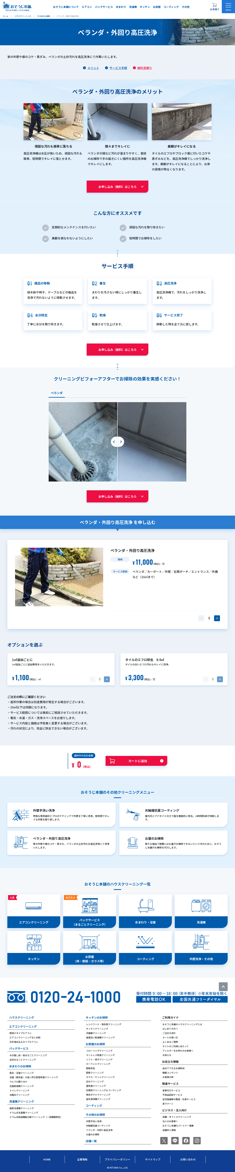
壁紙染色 (90, 1068)
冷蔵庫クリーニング (96, 1033)
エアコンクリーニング (23, 1026)
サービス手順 (118, 68)
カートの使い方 (170, 1037)
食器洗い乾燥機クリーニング (100, 1037)
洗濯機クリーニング (21, 1101)
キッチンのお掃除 (97, 1017)
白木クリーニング (95, 1081)
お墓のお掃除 (92, 1134)
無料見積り (144, 68)
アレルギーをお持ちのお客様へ (177, 1050)
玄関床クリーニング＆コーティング (103, 1090)
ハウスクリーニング (21, 1017)
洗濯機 (133, 7)
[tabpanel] (117, 442)
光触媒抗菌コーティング (98, 1125)
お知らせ (166, 1055)
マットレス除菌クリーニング (100, 1055)
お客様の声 (167, 1077)
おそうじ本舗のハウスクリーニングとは (182, 1024)
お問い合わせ (188, 1159)
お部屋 (157, 7)
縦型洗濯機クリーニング (22, 1108)
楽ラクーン (167, 1103)
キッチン (145, 7)
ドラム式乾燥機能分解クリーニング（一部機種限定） (36, 1116)
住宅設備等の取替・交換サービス (179, 1099)
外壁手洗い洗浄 (94, 1121)
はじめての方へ (170, 1028)
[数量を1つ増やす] (217, 618)
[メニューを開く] (228, 6)
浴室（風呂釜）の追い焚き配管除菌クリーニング (34, 1077)
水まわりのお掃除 (20, 1066)
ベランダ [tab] (57, 393)
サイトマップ (152, 1159)
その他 (185, 7)
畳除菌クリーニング (96, 1085)
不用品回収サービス (172, 1094)
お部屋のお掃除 (95, 1044)
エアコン (87, 7)
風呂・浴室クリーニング (22, 1072)
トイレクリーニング (19, 1090)
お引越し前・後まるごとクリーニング (28, 1055)
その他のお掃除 (95, 1114)
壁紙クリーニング (95, 1072)
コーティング (171, 7)
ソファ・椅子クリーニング (99, 1059)
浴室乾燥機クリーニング (22, 1086)
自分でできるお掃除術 (173, 1068)
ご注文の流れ (169, 1033)
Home (47, 1159)
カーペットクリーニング (98, 1063)
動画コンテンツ (170, 1072)
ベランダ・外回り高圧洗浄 (99, 1129)
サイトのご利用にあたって (175, 1046)
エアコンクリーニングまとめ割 (25, 1037)
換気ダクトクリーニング (98, 1094)
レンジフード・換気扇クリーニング (103, 1024)
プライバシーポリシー (117, 1159)
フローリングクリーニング (99, 1050)
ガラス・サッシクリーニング (100, 1077)
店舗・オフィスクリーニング (176, 1116)
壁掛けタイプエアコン (21, 1033)
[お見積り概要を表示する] (214, 6)
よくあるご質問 (170, 1041)
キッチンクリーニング (97, 1028)
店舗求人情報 (169, 1129)
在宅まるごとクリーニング (23, 1059)
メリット (93, 68)
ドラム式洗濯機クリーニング (24, 1112)
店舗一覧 (91, 1141)
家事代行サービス (171, 1090)
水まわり (121, 7)
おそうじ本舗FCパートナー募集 (178, 1125)
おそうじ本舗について (66, 7)
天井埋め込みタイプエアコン (24, 1041)
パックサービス (104, 7)
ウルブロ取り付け (18, 1081)
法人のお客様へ (170, 1121)
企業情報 (82, 1159)
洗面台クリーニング (19, 1094)
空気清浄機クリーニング (98, 1099)
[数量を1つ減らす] (201, 618)
